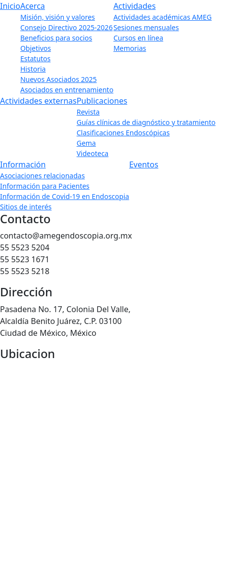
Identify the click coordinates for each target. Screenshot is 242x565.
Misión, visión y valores (57, 17)
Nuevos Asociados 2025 (58, 79)
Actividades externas (38, 100)
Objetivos (35, 48)
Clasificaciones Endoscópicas (123, 132)
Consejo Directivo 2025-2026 (66, 27)
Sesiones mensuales (146, 27)
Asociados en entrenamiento (66, 89)
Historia (33, 69)
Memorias (129, 48)
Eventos (143, 164)
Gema (86, 143)
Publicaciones (102, 100)
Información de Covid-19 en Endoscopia (64, 196)
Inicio (10, 5)
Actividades (134, 5)
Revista (88, 112)
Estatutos (35, 58)
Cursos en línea (138, 37)
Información (23, 164)
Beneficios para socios (56, 37)
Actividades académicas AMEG (162, 17)
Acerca (32, 5)
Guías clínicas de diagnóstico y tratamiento (146, 122)
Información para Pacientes (45, 186)
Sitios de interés (25, 206)
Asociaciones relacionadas (42, 175)
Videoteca (93, 153)
